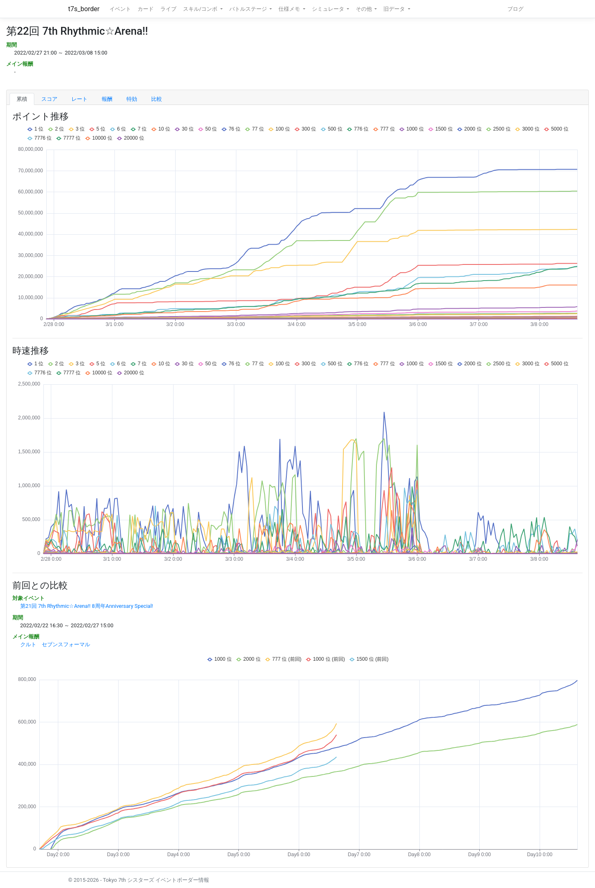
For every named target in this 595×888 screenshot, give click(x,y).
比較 (156, 99)
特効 (131, 99)
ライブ (168, 9)
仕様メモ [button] (289, 9)
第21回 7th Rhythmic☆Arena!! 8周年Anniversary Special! (86, 606)
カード (146, 9)
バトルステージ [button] (248, 9)
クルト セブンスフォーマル (55, 644)
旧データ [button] (394, 9)
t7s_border (84, 9)
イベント (120, 9)
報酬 (107, 99)
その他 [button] (364, 9)
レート (79, 99)
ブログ (515, 9)
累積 (22, 99)
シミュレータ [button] (328, 9)
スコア (49, 99)
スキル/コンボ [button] (201, 9)
